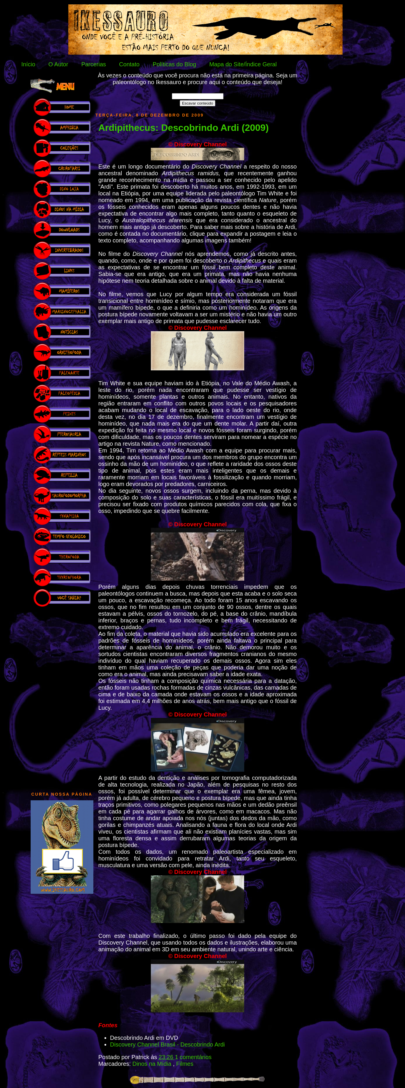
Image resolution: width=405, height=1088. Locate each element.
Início (28, 64)
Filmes (184, 1064)
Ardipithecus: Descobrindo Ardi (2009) (183, 127)
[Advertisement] (61, 696)
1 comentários (193, 1057)
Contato (129, 64)
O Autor (58, 64)
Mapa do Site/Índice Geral (243, 64)
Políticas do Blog (174, 64)
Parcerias (93, 64)
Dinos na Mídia (152, 1064)
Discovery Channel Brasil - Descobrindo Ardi (167, 1044)
